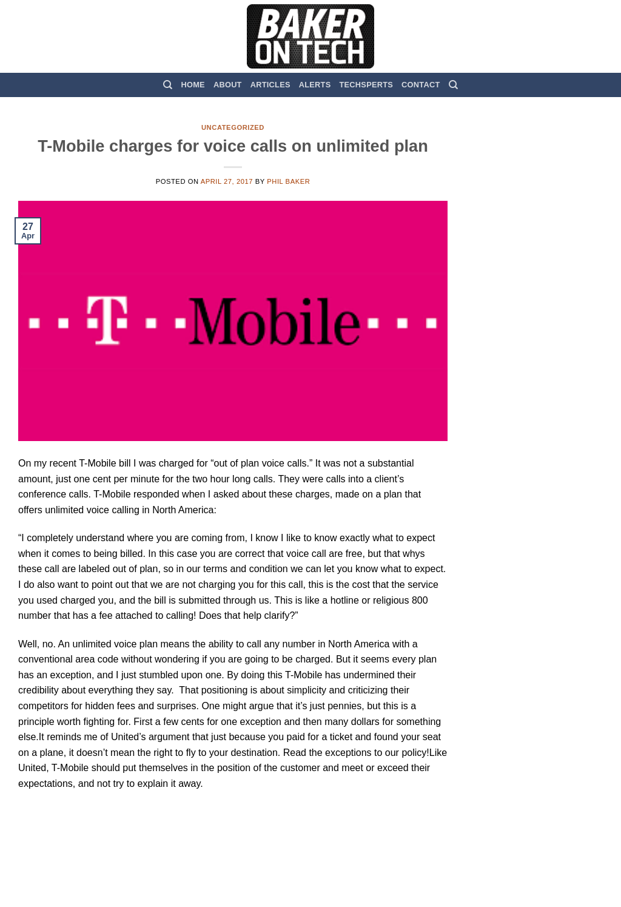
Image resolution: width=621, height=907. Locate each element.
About (227, 84)
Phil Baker (288, 181)
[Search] (167, 84)
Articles (270, 84)
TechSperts (366, 84)
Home (193, 84)
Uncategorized (232, 127)
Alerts (315, 84)
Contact (420, 84)
